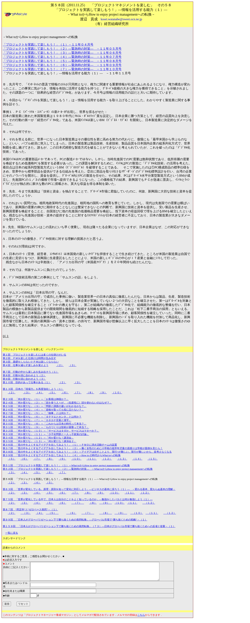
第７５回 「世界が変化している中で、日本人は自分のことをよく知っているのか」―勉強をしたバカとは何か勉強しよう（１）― (78, 499)
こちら (141, 618)
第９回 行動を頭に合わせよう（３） (24, 378)
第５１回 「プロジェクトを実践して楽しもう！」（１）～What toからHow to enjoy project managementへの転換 (66, 465)
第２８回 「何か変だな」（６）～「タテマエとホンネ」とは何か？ (42, 416)
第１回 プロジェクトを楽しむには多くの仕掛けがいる (34, 354)
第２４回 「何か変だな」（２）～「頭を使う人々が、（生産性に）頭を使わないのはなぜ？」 (57, 402)
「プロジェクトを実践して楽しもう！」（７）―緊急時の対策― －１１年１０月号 (62, 69)
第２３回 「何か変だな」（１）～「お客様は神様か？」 (36, 399)
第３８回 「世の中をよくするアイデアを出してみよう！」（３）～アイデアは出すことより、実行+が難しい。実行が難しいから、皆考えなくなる (87, 451)
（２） (60, 365)
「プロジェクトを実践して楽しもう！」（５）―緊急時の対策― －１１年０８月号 (62, 61)
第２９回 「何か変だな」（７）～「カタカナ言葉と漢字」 (37, 420)
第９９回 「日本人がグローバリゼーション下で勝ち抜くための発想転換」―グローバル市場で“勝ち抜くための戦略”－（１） (75, 519)
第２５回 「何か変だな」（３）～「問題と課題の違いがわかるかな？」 (45, 406)
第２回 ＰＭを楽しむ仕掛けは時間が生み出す (29, 358)
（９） (103, 392)
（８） (90, 392)
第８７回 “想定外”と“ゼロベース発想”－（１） (30, 509)
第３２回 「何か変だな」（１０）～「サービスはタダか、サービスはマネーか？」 (51, 430)
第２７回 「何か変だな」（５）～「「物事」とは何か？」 (37, 413)
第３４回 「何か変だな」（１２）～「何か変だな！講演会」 (38, 437)
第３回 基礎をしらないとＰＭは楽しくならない (31, 361)
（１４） (137, 458)
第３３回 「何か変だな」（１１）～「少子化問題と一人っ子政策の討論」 (46, 434)
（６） (65, 392)
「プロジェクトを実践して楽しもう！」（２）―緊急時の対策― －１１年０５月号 (62, 48)
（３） (72, 365)
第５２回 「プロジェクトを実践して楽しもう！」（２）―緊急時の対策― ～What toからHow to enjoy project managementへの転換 (78, 468)
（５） (52, 392)
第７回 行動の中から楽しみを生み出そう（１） (31, 371)
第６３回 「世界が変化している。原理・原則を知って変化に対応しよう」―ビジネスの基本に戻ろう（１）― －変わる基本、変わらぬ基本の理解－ (89, 489)
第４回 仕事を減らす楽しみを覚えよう (25, 365)
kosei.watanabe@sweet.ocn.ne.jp (121, 19)
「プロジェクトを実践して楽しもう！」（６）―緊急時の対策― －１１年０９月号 (62, 65)
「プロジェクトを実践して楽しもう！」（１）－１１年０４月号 (48, 44)
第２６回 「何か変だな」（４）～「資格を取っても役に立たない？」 (43, 409)
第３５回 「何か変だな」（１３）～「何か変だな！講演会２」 (39, 441)
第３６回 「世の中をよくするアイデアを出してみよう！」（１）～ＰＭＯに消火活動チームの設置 (60, 444)
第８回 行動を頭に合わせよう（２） (24, 375)
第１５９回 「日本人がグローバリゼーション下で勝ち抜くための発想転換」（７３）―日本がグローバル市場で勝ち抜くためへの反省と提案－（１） (89, 526)
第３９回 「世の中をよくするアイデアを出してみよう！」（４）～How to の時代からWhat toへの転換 (62, 455)
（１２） (107, 458)
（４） (39, 392)
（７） (77, 392)
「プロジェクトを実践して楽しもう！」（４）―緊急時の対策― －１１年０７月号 (62, 56)
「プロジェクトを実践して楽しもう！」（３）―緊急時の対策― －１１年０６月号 (62, 52)
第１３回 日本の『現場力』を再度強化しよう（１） (33, 389)
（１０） (117, 392)
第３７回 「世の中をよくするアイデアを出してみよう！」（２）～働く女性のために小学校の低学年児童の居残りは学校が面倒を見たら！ (83, 448)
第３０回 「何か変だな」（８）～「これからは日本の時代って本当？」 (45, 423)
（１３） (122, 458)
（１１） (92, 458)
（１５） (152, 458)
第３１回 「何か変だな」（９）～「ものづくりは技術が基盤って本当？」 (46, 427)
